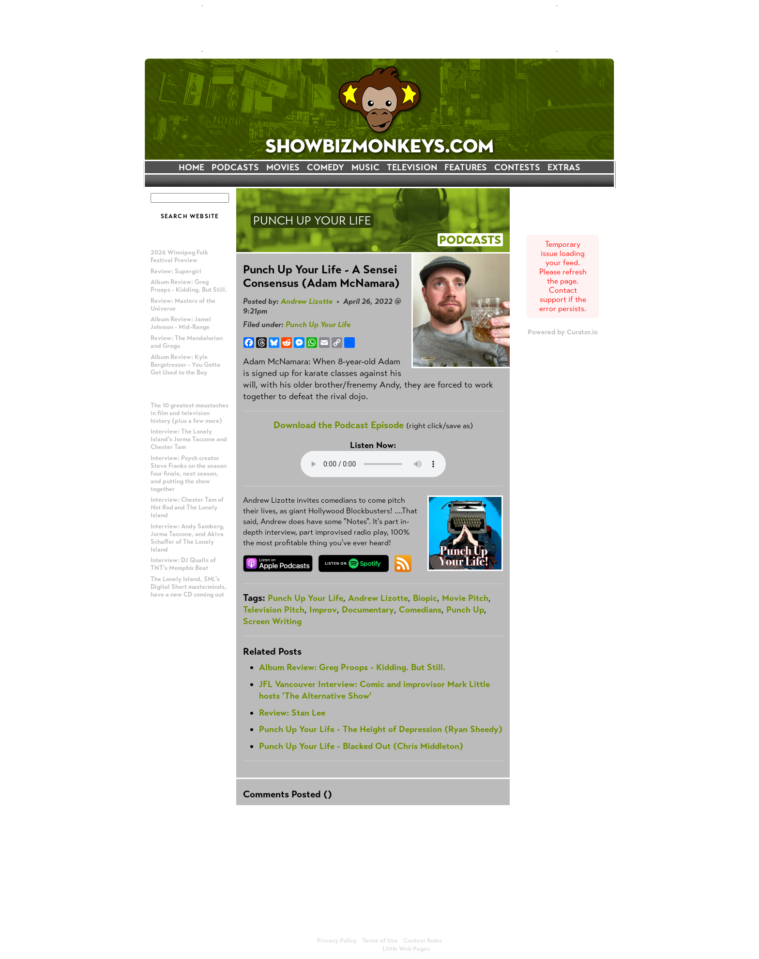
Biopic (425, 598)
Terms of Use (380, 940)
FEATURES (465, 167)
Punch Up (465, 609)
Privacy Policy (337, 940)
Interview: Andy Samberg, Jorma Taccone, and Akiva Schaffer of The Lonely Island (188, 538)
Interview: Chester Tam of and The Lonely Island (187, 507)
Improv (323, 609)
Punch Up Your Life (318, 324)
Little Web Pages (406, 949)
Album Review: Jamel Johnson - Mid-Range (181, 323)
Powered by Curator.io (563, 332)
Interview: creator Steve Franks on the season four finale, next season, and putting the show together (189, 473)
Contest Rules (422, 940)
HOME (191, 167)
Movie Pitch (465, 598)
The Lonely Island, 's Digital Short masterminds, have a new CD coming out (189, 587)
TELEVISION (412, 167)
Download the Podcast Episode (338, 425)
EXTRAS (563, 167)
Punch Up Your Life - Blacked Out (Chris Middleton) (361, 746)
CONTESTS (517, 167)
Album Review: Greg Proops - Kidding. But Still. (189, 286)
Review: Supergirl (176, 271)
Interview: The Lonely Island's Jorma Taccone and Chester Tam (189, 439)
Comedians (420, 609)
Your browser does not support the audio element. (373, 464)
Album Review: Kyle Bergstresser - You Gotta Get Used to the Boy (185, 364)
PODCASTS (235, 167)
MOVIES (283, 167)
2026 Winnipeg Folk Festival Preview (179, 256)
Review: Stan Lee (292, 712)
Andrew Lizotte (307, 301)
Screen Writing (272, 621)
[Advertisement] (379, 28)
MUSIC (365, 167)
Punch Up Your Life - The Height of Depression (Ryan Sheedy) (380, 729)
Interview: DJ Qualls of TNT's (183, 564)
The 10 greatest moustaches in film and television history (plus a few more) (189, 413)
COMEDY (325, 167)
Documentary (368, 609)
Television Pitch (273, 609)
